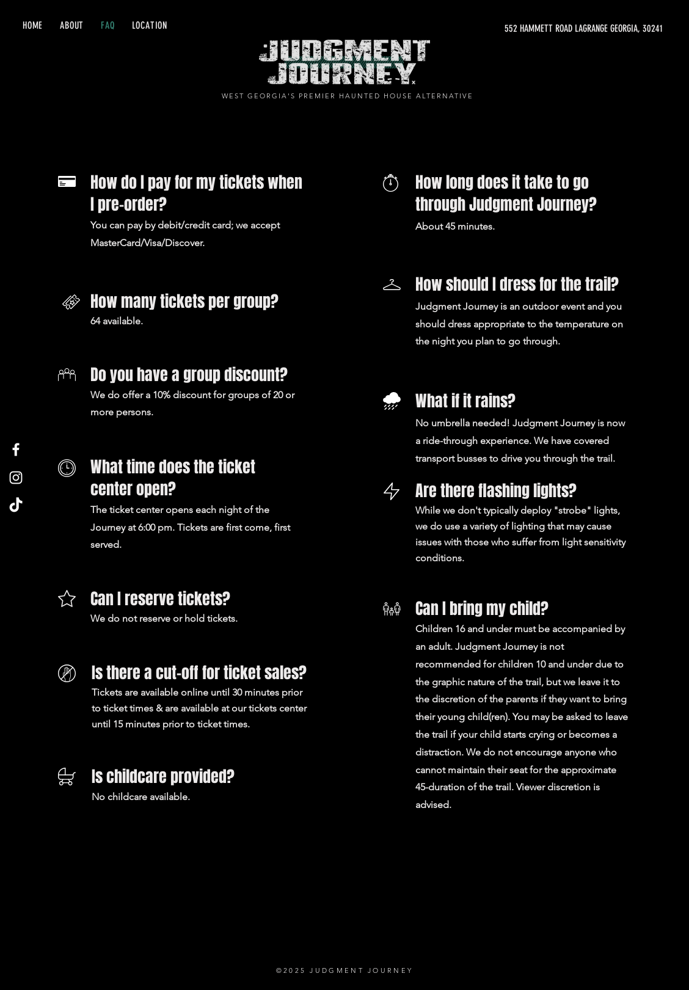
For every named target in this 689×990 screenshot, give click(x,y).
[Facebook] (15, 449)
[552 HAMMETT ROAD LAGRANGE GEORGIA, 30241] (547, 28)
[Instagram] (15, 477)
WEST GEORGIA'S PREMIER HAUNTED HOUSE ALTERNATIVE (347, 96)
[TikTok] (15, 505)
